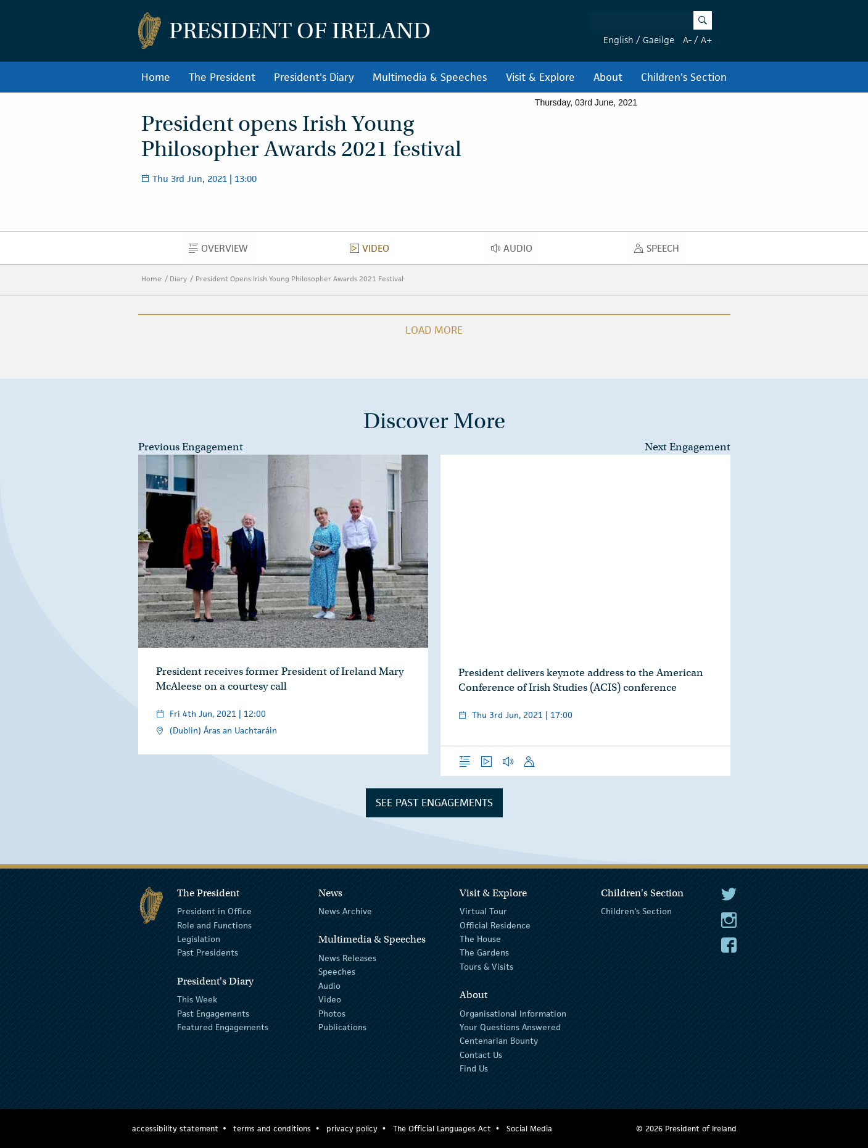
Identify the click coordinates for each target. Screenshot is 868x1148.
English (618, 40)
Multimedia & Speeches (430, 77)
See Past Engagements (434, 802)
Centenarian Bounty (499, 1040)
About (607, 77)
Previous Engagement (190, 446)
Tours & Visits (486, 966)
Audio (515, 251)
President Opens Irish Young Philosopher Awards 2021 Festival (299, 278)
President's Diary (314, 77)
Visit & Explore (540, 77)
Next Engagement (687, 446)
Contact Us (481, 1054)
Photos (331, 1012)
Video (373, 251)
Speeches (336, 971)
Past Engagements (213, 1012)
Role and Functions (214, 924)
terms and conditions (272, 1128)
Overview (222, 251)
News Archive (345, 911)
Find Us (474, 1068)
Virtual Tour (483, 911)
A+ (706, 40)
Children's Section (684, 77)
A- (687, 40)
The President (222, 77)
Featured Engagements (222, 1027)
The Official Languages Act (442, 1128)
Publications (342, 1027)
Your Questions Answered (510, 1027)
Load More (434, 330)
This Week (197, 999)
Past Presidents (207, 952)
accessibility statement (175, 1128)
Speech (660, 251)
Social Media (529, 1128)
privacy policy (352, 1128)
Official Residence (495, 924)
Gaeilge (658, 40)
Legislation (198, 938)
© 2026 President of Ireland (686, 1128)
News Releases (347, 958)
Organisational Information (513, 1012)
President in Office (214, 911)
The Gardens (484, 952)
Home (155, 77)
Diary (178, 278)
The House (480, 938)
